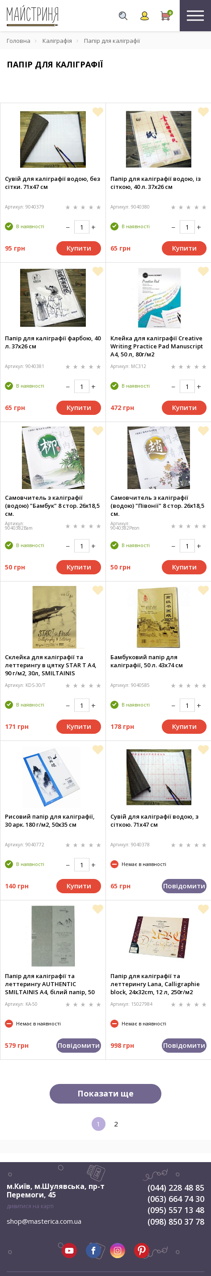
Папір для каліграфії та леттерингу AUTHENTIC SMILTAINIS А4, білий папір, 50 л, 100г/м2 (49, 984)
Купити (79, 247)
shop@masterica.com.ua (44, 1221)
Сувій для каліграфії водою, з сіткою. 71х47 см (154, 820)
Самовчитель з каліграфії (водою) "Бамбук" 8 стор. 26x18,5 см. (52, 506)
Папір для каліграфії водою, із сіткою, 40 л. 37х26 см (155, 183)
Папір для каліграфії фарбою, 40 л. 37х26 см (53, 342)
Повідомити (184, 885)
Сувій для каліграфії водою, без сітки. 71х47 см (52, 183)
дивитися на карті (30, 1206)
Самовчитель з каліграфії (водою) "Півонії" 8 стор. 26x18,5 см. (157, 506)
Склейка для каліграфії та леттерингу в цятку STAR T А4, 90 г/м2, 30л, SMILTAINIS (51, 665)
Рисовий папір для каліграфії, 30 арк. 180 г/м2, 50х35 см (50, 820)
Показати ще (105, 1093)
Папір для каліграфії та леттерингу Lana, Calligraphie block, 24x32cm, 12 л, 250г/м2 (155, 984)
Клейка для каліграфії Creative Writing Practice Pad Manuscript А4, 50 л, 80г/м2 (156, 346)
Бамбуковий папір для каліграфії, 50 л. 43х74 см (146, 661)
